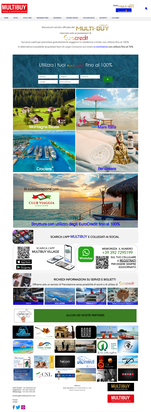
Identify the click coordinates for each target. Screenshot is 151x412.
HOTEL (15, 18)
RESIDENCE (57, 18)
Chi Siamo (115, 18)
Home (6, 18)
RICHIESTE (103, 18)
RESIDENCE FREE (42, 18)
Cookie (15, 402)
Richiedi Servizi (72, 18)
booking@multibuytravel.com (24, 396)
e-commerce (101, 46)
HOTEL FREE (27, 18)
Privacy (15, 400)
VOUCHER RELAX (89, 18)
